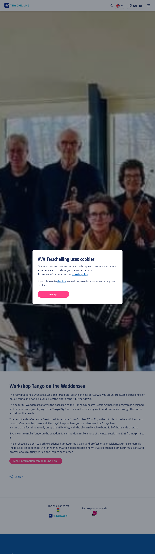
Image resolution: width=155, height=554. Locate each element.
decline (61, 281)
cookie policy (80, 274)
